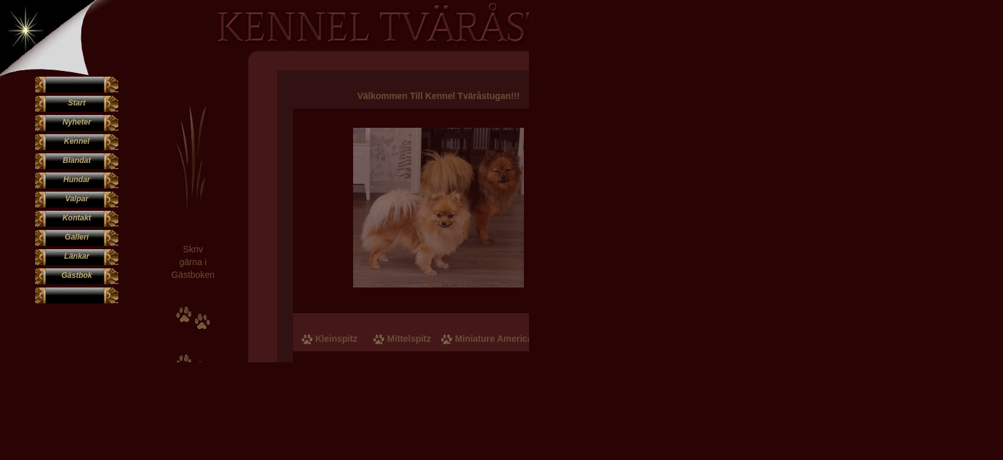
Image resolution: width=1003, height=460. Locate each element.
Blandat (77, 160)
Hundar (76, 179)
